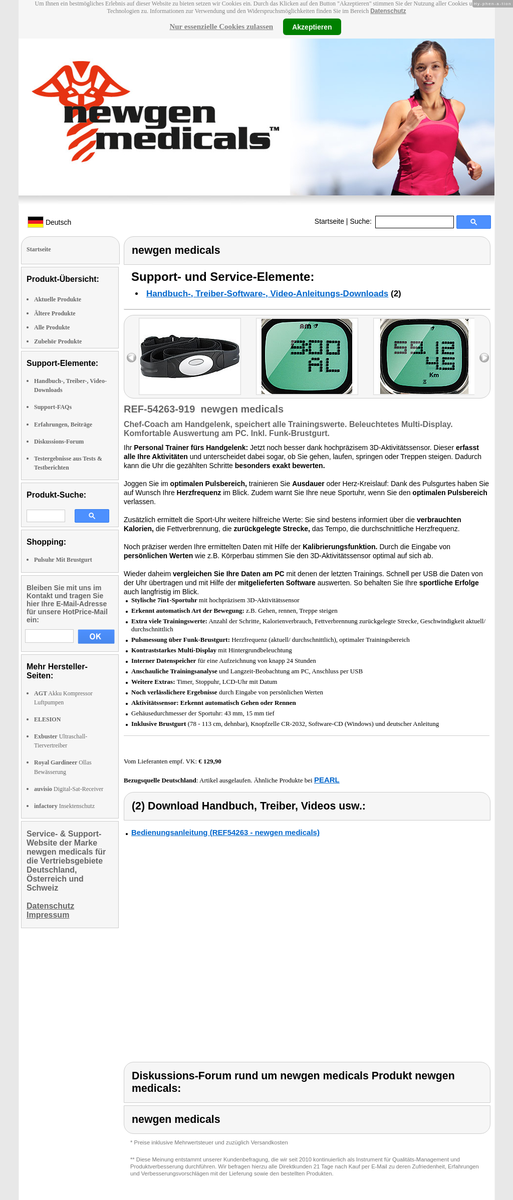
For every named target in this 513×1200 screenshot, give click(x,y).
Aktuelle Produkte (57, 299)
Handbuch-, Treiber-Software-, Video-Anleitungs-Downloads (267, 293)
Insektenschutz (64, 806)
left (131, 357)
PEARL (327, 779)
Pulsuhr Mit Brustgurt (63, 559)
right (484, 357)
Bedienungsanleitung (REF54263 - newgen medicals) (225, 832)
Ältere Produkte (55, 313)
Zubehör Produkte (58, 341)
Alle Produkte (52, 327)
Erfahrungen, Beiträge (63, 424)
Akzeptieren (312, 27)
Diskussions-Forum (59, 441)
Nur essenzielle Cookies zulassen (221, 27)
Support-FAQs (53, 407)
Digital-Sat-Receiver (68, 788)
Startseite (329, 221)
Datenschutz (388, 11)
